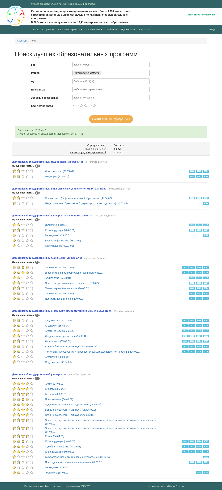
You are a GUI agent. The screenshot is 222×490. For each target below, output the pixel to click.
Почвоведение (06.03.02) (59, 399)
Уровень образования (44, 97)
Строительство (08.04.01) (59, 293)
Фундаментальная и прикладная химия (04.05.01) (73, 404)
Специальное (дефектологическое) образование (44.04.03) (78, 198)
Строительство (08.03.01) (59, 245)
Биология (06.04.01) (56, 389)
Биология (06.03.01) (56, 394)
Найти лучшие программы (111, 119)
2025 (206, 267)
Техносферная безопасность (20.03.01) (67, 288)
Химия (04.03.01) (54, 383)
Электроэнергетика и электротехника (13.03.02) (72, 283)
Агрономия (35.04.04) (57, 357)
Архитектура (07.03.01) (58, 278)
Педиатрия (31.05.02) (57, 176)
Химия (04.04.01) (54, 436)
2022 (192, 171)
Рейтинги (111, 29)
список (117, 148)
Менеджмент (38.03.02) (58, 235)
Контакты (144, 29)
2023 (199, 171)
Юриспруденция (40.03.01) (60, 230)
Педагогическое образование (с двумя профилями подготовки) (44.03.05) (86, 203)
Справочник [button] (94, 29)
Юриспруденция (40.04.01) (60, 451)
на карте (118, 152)
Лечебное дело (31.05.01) (59, 171)
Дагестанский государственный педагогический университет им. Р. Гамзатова (59, 188)
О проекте (48, 29)
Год (33, 64)
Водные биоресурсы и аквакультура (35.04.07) (71, 415)
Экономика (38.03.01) (57, 225)
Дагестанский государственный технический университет (47, 258)
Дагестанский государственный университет (39, 374)
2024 (206, 171)
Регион (35, 73)
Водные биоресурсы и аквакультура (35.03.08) (71, 346)
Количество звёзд (42, 106)
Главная (33, 29)
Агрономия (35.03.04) (57, 325)
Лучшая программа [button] (70, 29)
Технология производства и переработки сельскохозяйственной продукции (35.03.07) (93, 351)
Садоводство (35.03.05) (58, 320)
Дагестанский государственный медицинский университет (47, 161)
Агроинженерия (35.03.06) (59, 331)
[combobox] (111, 64)
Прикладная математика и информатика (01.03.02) (74, 462)
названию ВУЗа (96, 148)
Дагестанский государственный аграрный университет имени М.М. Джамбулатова (61, 311)
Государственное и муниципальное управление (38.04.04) (77, 457)
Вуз (33, 81)
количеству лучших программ (88, 152)
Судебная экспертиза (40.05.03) (63, 446)
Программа (38, 89)
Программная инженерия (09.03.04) (65, 298)
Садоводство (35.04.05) (58, 362)
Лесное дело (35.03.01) (58, 341)
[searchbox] (111, 64)
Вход (212, 29)
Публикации (128, 29)
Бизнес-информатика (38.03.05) (63, 240)
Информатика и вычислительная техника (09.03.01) (74, 272)
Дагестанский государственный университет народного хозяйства (52, 215)
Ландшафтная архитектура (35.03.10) (66, 336)
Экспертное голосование (201, 14)
